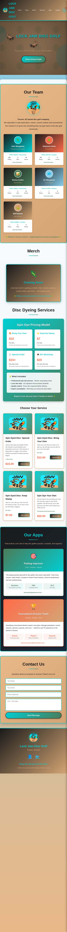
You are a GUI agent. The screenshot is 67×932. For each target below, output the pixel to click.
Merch (34, 10)
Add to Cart (24, 464)
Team (26, 10)
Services (42, 10)
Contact (57, 10)
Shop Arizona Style (33, 59)
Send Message (33, 717)
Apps (50, 10)
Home (19, 10)
